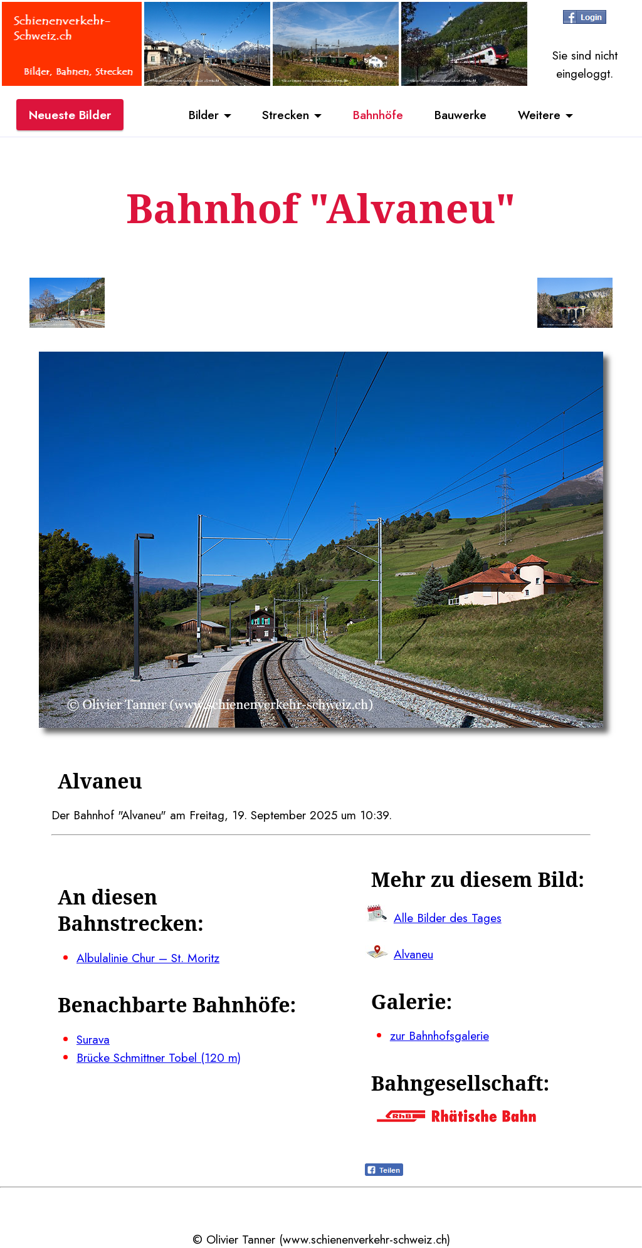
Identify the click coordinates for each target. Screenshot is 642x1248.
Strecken (285, 114)
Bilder (204, 114)
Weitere (539, 114)
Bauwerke (460, 114)
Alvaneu (413, 954)
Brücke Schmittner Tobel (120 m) (158, 1057)
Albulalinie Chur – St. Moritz (147, 958)
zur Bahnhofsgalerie (439, 1035)
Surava (93, 1039)
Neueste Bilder (70, 114)
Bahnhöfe (378, 114)
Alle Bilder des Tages (448, 917)
